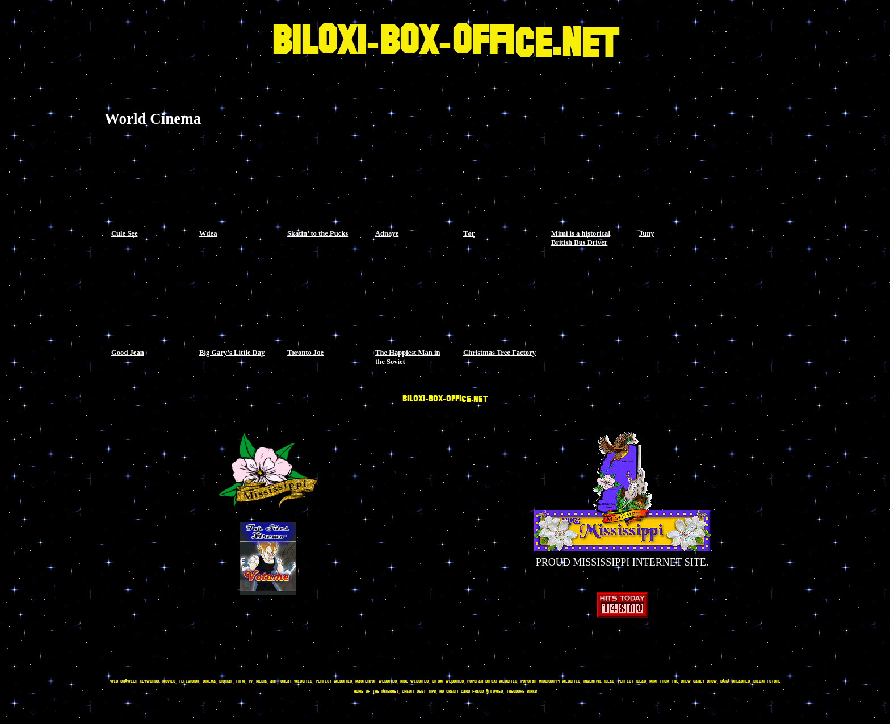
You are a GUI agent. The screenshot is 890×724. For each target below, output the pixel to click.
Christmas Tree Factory (499, 353)
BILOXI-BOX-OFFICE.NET (445, 42)
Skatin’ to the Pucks (317, 233)
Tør (469, 233)
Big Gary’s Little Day (232, 353)
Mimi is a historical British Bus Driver (580, 237)
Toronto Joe (305, 353)
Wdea (208, 233)
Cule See (124, 233)
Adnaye (386, 233)
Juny (646, 233)
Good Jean (127, 353)
